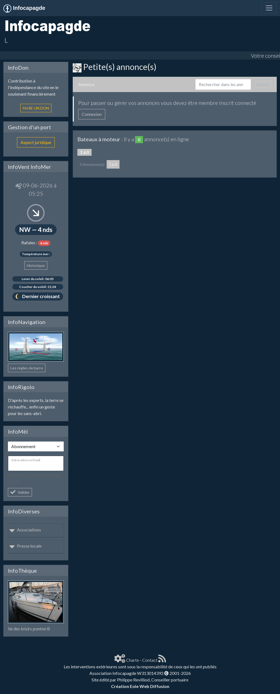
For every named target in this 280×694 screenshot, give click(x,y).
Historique (36, 265)
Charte (132, 660)
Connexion (92, 114)
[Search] (223, 84)
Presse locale (25, 545)
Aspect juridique (36, 142)
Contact (150, 660)
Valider (20, 492)
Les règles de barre (26, 368)
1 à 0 (113, 164)
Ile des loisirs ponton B (29, 628)
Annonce (86, 84)
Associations (25, 529)
